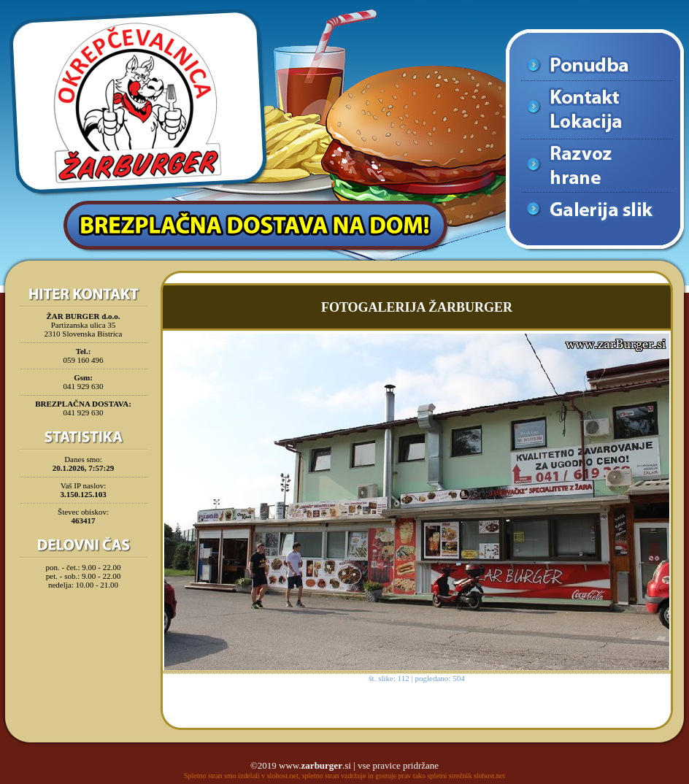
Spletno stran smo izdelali (222, 776)
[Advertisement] (83, 631)
